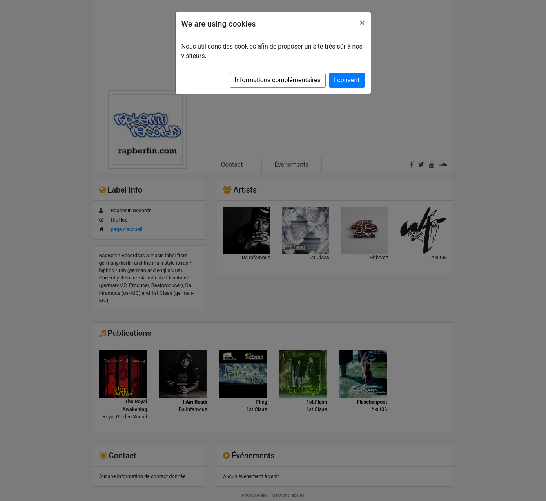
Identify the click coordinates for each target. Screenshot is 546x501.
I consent (346, 80)
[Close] (362, 22)
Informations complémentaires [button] (278, 80)
